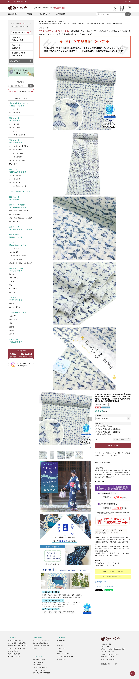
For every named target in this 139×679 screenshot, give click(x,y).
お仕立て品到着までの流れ (18, 38)
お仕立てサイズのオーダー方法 (18, 54)
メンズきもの (14, 248)
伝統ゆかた (13, 289)
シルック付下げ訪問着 (17, 135)
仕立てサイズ (99, 415)
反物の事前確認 (13, 651)
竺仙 (10, 285)
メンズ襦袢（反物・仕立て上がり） (21, 263)
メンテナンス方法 (38, 662)
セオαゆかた (13, 278)
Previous (41, 419)
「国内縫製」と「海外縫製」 (41, 646)
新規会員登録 (61, 640)
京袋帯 (11, 330)
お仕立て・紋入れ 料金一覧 (17, 648)
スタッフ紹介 (61, 648)
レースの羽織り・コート (19, 191)
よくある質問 (60, 14)
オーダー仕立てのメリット (41, 640)
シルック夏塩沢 (14, 182)
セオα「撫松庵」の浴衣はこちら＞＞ (113, 577)
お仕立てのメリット (20, 33)
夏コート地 (13, 164)
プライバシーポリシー (64, 654)
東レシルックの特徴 (39, 659)
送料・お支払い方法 (14, 654)
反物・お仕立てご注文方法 (18, 46)
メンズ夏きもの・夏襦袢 (17, 256)
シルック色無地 (14, 127)
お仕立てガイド (44, 14)
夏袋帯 (11, 327)
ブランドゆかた (49, 21)
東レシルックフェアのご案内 (41, 673)
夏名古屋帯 (13, 320)
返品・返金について (14, 656)
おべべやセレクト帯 (18, 312)
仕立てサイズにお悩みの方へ (41, 643)
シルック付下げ (14, 131)
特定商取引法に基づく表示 (65, 656)
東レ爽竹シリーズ (15, 222)
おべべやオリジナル (16, 307)
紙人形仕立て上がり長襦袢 (18, 211)
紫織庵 (11, 281)
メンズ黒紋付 (14, 252)
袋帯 (10, 323)
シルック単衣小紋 (15, 175)
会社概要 (60, 651)
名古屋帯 (12, 316)
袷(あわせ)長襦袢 (15, 214)
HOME (41, 21)
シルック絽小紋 (14, 113)
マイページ (60, 643)
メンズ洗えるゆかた (16, 259)
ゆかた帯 (12, 292)
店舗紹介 (30, 14)
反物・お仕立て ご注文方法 (17, 643)
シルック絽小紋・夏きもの (18, 146)
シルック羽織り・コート (17, 186)
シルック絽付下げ (15, 157)
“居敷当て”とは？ (38, 648)
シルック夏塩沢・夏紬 (17, 160)
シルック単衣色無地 (16, 153)
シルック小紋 (14, 109)
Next (89, 419)
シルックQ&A (37, 665)
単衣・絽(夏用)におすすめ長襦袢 (20, 218)
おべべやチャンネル (39, 670)
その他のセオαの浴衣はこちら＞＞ (113, 571)
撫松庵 (11, 274)
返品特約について (100, 582)
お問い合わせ (61, 659)
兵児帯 (11, 334)
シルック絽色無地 (15, 149)
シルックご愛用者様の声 (40, 667)
